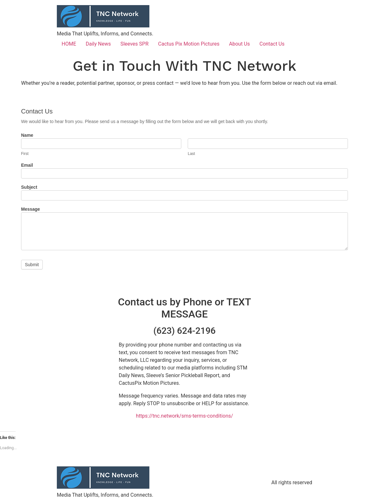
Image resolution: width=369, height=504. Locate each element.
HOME (69, 44)
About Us (239, 44)
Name (27, 135)
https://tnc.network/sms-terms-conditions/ (184, 416)
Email (27, 165)
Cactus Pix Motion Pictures (188, 44)
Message (30, 209)
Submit (32, 264)
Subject (29, 187)
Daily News (98, 44)
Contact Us (272, 44)
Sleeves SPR (134, 44)
